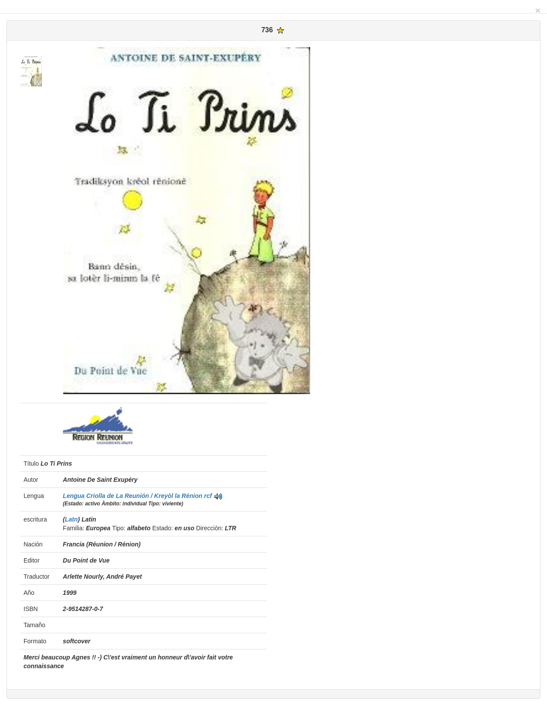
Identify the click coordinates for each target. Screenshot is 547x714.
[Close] (537, 10)
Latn (71, 519)
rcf (208, 495)
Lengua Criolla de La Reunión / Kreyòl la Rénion (133, 495)
